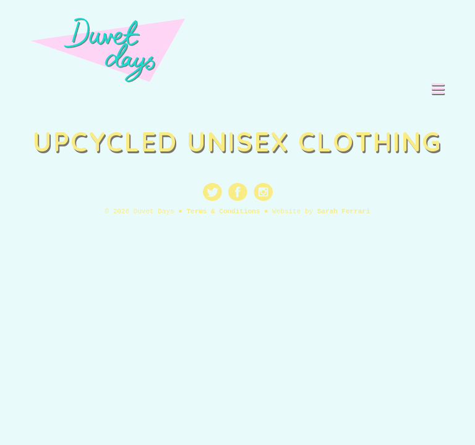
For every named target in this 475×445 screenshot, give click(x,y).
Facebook (237, 192)
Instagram (263, 192)
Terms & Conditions (223, 211)
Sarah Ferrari (343, 211)
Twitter (212, 192)
